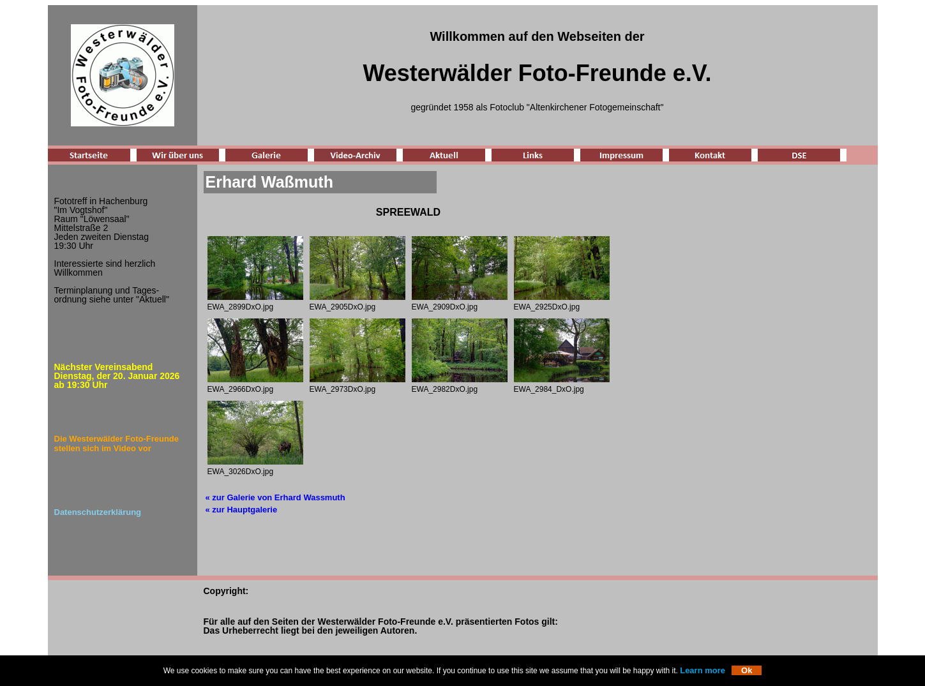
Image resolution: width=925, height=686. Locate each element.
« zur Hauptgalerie (242, 509)
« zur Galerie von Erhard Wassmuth (275, 497)
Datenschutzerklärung (98, 512)
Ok (746, 670)
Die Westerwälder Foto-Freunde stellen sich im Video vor (116, 443)
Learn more (702, 670)
